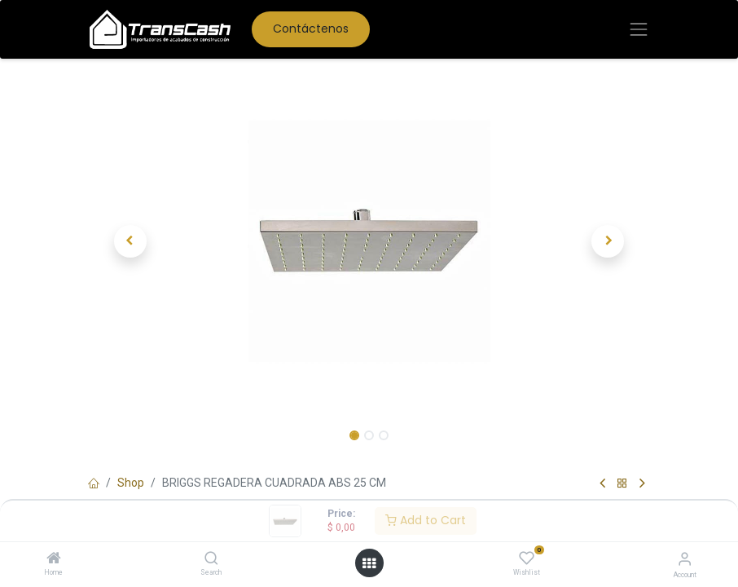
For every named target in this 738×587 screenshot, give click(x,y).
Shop (130, 482)
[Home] (53, 559)
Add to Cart (425, 520)
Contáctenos (311, 28)
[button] (130, 241)
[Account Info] (684, 558)
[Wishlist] (526, 558)
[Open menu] (369, 563)
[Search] (211, 559)
